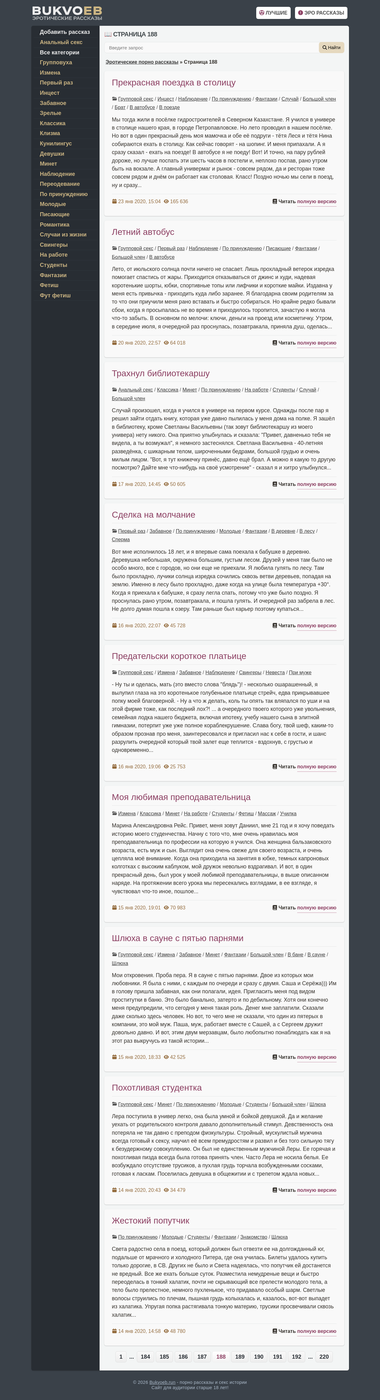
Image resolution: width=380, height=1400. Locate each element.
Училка (288, 813)
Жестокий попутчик (151, 1220)
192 (296, 1357)
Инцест (166, 99)
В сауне (316, 954)
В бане (295, 954)
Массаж (267, 813)
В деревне (283, 531)
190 (258, 1357)
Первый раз (171, 248)
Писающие (278, 248)
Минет (189, 389)
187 (202, 1357)
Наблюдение (193, 99)
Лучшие (273, 13)
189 (239, 1357)
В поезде (169, 107)
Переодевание (60, 184)
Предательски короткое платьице (179, 656)
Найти (332, 47)
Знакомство (253, 1237)
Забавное (161, 531)
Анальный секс (135, 389)
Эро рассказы (321, 13)
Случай (289, 99)
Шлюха (120, 963)
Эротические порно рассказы (142, 62)
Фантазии (266, 99)
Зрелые (50, 113)
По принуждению (231, 99)
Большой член (319, 99)
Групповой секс (135, 99)
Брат (119, 107)
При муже (300, 672)
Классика (167, 389)
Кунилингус (56, 143)
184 (145, 1357)
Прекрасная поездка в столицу (174, 82)
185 (164, 1357)
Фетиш (246, 813)
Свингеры (250, 672)
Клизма (50, 133)
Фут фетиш (55, 295)
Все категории (59, 52)
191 (277, 1357)
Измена (166, 672)
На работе (256, 389)
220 (324, 1357)
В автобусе (142, 107)
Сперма (121, 539)
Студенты (284, 389)
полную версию (317, 201)
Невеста (275, 672)
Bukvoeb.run (163, 1382)
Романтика (54, 225)
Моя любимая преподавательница (181, 797)
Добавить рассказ (65, 32)
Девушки (52, 154)
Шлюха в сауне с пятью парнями (178, 938)
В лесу (307, 531)
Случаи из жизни (63, 234)
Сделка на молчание (153, 514)
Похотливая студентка (157, 1087)
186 (183, 1357)
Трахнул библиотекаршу (161, 373)
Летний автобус (143, 232)
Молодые (230, 531)
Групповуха (56, 62)
